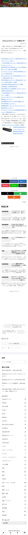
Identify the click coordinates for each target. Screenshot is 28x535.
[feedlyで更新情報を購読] (20, 193)
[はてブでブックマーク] (22, 181)
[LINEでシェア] (14, 185)
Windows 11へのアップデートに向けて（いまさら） (13, 375)
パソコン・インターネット (8, 143)
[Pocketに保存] (5, 185)
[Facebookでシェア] (14, 181)
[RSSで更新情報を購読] (14, 197)
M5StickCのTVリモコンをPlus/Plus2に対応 (13, 379)
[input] (14, 362)
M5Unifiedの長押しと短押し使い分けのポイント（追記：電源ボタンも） (13, 390)
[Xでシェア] (5, 181)
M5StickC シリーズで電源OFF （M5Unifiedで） (13, 384)
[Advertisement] (14, 22)
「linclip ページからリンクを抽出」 (10, 125)
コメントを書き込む (14, 343)
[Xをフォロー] (7, 193)
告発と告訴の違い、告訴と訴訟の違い (12, 370)
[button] (22, 185)
